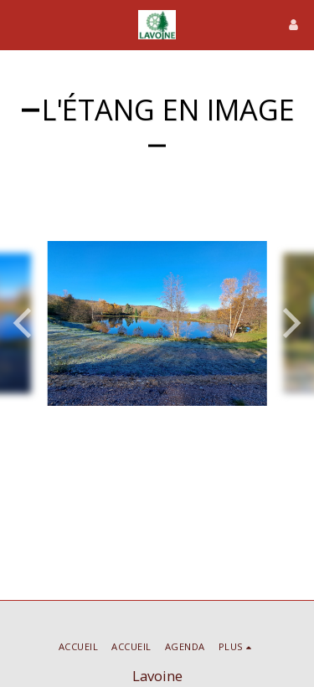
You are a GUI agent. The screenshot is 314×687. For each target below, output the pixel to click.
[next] (289, 323)
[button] (18, 24)
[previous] (25, 323)
